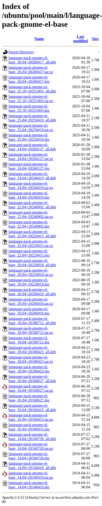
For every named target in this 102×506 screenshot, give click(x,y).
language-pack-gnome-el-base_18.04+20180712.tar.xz (30, 330)
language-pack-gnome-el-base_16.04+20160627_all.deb (32, 378)
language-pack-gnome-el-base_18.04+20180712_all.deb (32, 320)
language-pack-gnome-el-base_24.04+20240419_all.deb (32, 176)
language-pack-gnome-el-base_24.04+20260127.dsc (29, 166)
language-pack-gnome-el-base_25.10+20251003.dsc (29, 108)
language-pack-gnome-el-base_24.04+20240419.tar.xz (30, 185)
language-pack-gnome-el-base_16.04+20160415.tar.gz (30, 417)
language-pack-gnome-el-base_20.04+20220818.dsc (29, 282)
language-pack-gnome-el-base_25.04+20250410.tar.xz (30, 127)
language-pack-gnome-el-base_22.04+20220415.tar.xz (30, 243)
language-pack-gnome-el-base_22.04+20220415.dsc (29, 253)
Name (39, 39)
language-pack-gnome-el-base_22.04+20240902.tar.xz (30, 214)
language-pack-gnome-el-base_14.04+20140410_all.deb (32, 465)
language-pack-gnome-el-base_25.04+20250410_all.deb (32, 118)
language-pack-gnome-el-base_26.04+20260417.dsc (29, 79)
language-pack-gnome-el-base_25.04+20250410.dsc (29, 137)
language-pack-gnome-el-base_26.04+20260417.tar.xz (30, 69)
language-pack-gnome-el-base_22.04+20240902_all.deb (32, 205)
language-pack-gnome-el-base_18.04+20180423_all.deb (32, 349)
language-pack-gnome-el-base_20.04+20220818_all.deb (32, 263)
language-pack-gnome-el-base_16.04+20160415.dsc (29, 427)
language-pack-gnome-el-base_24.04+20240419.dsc (29, 195)
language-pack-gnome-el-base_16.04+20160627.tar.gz (30, 388)
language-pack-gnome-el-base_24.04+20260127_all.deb (32, 147)
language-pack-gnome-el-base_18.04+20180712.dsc (29, 340)
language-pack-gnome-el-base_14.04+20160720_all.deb (32, 436)
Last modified (80, 39)
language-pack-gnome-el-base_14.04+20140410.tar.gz (30, 475)
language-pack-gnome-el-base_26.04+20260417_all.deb (32, 60)
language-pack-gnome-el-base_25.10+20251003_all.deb (32, 89)
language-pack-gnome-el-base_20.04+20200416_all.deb (32, 292)
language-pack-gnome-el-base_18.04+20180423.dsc (29, 369)
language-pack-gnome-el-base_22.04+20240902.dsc (29, 224)
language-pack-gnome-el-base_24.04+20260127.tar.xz (30, 156)
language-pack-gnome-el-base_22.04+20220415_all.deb (32, 234)
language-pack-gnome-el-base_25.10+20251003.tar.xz (30, 98)
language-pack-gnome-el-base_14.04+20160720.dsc (29, 456)
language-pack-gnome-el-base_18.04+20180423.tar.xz (30, 359)
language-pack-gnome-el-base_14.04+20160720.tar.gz (30, 446)
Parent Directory (21, 52)
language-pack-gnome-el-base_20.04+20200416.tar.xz (30, 301)
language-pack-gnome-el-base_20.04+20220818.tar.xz (30, 272)
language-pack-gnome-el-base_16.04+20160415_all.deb (32, 407)
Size (95, 39)
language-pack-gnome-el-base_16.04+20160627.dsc (29, 398)
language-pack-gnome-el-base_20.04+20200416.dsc (29, 311)
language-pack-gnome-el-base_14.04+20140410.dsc (29, 485)
